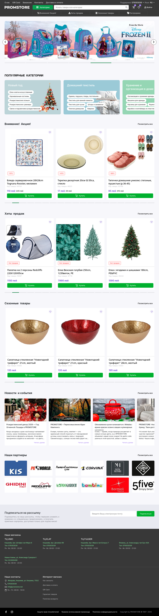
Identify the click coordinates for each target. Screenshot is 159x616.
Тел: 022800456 (11, 560)
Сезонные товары (104, 13)
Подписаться (145, 513)
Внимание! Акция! (46, 13)
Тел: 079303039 (11, 545)
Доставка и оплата (54, 2)
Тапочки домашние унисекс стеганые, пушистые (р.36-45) (134, 182)
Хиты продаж (75, 13)
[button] (8, 292)
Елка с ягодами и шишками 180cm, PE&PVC (133, 271)
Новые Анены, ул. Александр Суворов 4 (20, 557)
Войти (148, 7)
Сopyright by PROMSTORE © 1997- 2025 (136, 612)
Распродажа (134, 13)
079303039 (11, 584)
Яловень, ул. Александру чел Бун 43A (134, 543)
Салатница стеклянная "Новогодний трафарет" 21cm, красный (84, 361)
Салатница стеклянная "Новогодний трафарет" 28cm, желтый (134, 361)
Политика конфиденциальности (105, 612)
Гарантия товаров (50, 594)
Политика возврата (50, 599)
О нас (7, 2)
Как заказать (48, 580)
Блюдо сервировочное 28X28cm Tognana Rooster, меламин (29, 182)
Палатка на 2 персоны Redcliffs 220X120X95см (29, 271)
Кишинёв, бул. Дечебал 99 (53, 543)
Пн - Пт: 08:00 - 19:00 (14, 590)
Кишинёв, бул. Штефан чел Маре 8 (18, 543)
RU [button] (151, 2)
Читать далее (39, 442)
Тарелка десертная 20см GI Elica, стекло (80, 182)
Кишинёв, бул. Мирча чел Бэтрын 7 (95, 543)
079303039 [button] (137, 2)
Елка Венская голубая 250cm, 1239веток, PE (79, 271)
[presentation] (5, 42)
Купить (34, 195)
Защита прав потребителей (48, 612)
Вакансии (27, 2)
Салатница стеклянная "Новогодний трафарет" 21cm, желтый (33, 361)
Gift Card (16, 2)
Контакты (38, 2)
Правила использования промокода (75, 612)
